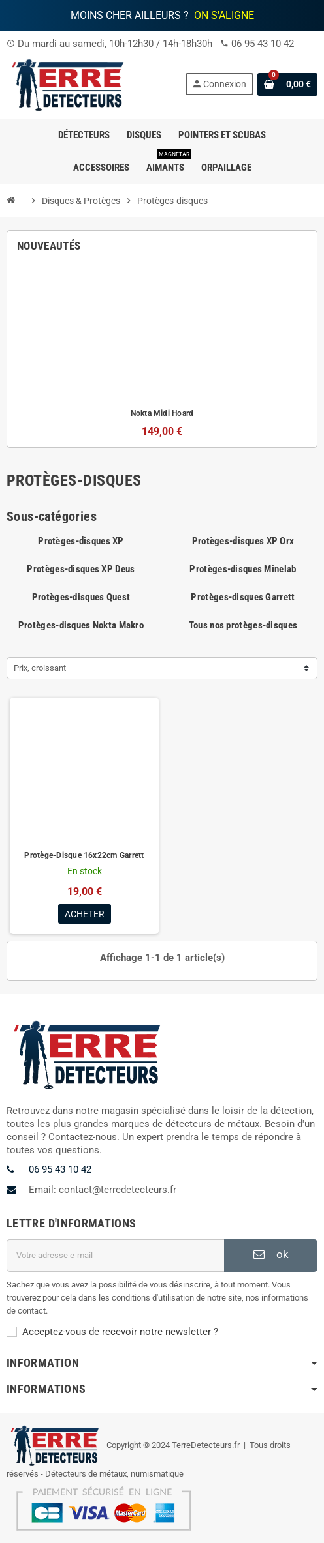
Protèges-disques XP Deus (81, 569)
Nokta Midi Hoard (162, 413)
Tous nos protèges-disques (243, 625)
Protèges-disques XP (81, 541)
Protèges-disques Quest (81, 597)
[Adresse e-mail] (115, 1255)
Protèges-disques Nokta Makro (81, 625)
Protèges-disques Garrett (243, 597)
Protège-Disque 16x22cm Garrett (84, 855)
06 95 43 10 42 (262, 44)
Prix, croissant (40, 668)
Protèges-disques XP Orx (243, 541)
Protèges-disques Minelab (242, 569)
